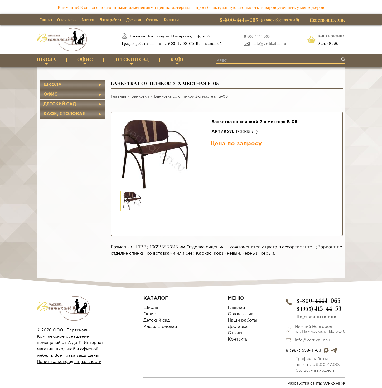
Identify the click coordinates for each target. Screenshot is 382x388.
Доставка (133, 20)
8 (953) (318, 308)
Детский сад (131, 59)
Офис (85, 59)
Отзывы (152, 20)
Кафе (177, 59)
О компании (67, 20)
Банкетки (140, 96)
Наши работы (110, 20)
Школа (46, 59)
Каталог (88, 20)
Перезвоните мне (327, 20)
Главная (46, 20)
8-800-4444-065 (257, 36)
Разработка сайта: (316, 383)
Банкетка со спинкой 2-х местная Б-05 (191, 96)
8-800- (318, 300)
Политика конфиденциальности (69, 362)
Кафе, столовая (64, 114)
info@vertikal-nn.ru (269, 43)
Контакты (171, 20)
